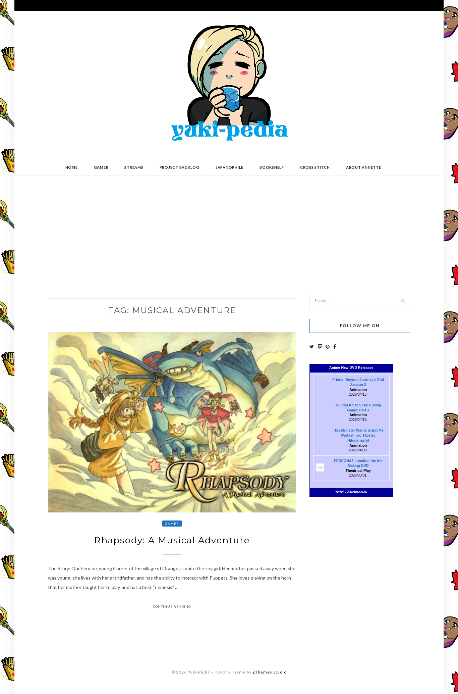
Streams (133, 167)
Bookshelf (272, 167)
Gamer (101, 167)
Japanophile (229, 167)
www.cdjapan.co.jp (351, 491)
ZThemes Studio (269, 672)
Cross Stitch (315, 167)
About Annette (363, 167)
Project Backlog (179, 167)
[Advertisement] (229, 229)
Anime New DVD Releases (351, 367)
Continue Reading (172, 607)
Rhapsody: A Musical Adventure (172, 540)
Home (71, 167)
